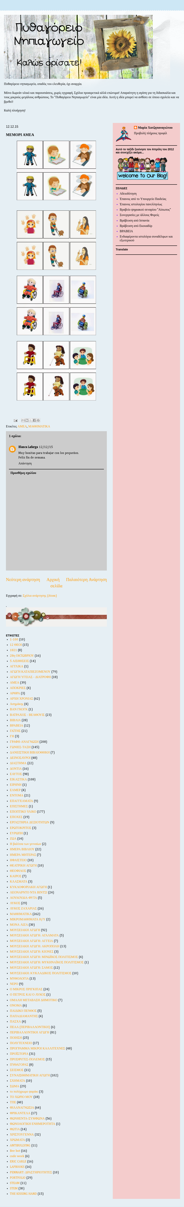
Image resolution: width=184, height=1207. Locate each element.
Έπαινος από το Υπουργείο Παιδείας (143, 199)
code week (17, 1156)
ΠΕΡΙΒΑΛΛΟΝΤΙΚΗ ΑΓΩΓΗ (29, 1032)
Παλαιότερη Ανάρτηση (86, 580)
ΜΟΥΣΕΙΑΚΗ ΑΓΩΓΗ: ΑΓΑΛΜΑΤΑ (34, 935)
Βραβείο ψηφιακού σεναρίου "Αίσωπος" (145, 209)
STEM (14, 1188)
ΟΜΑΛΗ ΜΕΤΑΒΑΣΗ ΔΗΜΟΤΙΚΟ (33, 1000)
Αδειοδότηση (128, 193)
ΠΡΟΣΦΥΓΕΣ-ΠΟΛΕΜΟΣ (27, 1059)
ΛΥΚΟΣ (15, 903)
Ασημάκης (16, 704)
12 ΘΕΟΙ (16, 645)
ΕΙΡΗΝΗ (16, 785)
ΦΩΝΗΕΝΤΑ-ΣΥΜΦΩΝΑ (27, 1118)
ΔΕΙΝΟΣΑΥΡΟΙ (20, 758)
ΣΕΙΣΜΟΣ (17, 1070)
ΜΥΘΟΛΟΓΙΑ (19, 978)
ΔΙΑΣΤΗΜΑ (18, 763)
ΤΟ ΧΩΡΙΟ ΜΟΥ (21, 1097)
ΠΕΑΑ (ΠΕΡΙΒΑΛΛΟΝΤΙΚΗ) (30, 1027)
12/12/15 (46, 447)
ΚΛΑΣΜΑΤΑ (18, 881)
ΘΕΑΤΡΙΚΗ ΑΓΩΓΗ (23, 865)
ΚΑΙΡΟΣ (15, 876)
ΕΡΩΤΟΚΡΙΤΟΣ (20, 828)
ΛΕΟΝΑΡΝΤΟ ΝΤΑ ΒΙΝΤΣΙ (28, 892)
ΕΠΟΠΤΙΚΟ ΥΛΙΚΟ (23, 811)
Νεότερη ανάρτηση (23, 580)
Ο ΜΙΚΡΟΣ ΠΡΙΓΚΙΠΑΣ (26, 989)
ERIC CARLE (18, 1161)
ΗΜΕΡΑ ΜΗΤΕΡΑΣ (23, 855)
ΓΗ (12, 736)
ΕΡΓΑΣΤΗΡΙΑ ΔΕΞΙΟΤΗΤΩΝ (29, 822)
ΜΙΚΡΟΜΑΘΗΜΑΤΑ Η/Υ (27, 919)
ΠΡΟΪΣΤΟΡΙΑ (19, 1054)
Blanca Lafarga (28, 447)
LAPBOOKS (17, 1167)
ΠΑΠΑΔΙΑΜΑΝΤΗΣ (24, 1016)
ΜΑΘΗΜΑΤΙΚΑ (39, 426)
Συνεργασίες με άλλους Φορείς (139, 215)
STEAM (15, 1183)
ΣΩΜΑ (14, 1086)
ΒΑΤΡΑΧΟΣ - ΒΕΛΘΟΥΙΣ (27, 715)
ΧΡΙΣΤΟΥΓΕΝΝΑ (22, 1134)
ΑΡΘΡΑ (15, 693)
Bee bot (15, 1151)
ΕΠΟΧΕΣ (16, 817)
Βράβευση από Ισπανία (134, 220)
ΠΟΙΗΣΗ (16, 1038)
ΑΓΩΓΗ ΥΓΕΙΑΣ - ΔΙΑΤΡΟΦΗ (30, 677)
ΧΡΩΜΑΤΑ (17, 1140)
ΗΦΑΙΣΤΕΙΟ (18, 860)
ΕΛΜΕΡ (15, 790)
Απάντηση (25, 463)
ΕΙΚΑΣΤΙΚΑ (18, 779)
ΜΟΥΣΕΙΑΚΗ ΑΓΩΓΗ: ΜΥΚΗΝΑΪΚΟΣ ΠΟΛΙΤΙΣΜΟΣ (47, 962)
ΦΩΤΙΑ (15, 1129)
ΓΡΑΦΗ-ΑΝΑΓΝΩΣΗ (24, 742)
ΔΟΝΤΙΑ (16, 768)
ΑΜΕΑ (22, 426)
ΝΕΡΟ (14, 984)
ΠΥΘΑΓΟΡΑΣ (19, 1064)
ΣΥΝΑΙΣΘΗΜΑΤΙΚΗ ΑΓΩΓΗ (30, 1075)
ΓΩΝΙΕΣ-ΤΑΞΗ (20, 747)
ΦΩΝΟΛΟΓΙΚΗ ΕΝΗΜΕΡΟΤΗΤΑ (32, 1124)
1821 (13, 650)
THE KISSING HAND (23, 1194)
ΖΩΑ (13, 838)
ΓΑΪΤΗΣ (15, 731)
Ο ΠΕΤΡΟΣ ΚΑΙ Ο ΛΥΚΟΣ (28, 994)
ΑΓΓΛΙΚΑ (16, 666)
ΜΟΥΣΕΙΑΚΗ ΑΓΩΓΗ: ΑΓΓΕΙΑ (31, 941)
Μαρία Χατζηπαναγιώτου (155, 127)
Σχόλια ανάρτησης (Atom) (40, 595)
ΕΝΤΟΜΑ (16, 795)
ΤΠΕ (13, 1102)
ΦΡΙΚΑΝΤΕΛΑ (20, 1113)
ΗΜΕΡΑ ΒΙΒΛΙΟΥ (22, 849)
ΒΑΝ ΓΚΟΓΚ (19, 709)
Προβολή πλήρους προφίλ (150, 133)
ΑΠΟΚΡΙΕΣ (18, 688)
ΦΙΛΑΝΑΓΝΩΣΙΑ (22, 1107)
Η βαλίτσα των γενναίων (25, 844)
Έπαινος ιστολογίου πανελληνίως (141, 204)
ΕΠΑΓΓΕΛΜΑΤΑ (21, 801)
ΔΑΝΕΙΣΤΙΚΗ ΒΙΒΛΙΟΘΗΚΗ (30, 752)
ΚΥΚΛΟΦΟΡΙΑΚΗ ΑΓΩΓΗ (28, 887)
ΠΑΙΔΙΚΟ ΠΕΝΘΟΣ (23, 1011)
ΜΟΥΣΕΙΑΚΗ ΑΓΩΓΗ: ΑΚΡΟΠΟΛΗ (34, 946)
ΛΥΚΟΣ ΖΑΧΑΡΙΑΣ (23, 908)
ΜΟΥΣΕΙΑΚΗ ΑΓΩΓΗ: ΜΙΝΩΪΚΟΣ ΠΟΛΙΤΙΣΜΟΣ (44, 957)
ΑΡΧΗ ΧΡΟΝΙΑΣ (21, 698)
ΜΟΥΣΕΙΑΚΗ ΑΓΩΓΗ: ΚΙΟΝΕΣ (31, 951)
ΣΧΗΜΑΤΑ (17, 1080)
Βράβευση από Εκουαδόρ (136, 226)
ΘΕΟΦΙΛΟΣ (18, 871)
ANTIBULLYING (20, 1145)
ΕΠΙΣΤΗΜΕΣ (19, 806)
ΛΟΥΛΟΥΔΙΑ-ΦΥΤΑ (23, 898)
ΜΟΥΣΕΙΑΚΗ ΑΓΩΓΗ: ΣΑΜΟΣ (31, 967)
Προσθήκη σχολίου (23, 473)
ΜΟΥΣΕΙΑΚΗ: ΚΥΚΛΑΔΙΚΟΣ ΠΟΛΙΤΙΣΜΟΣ (40, 973)
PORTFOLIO (18, 1177)
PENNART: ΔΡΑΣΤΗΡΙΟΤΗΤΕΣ (31, 1172)
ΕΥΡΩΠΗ (16, 833)
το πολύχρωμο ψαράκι (24, 1091)
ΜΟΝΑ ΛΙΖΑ (19, 924)
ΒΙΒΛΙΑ (15, 720)
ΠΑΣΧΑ (15, 1021)
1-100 (14, 639)
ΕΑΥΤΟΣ (16, 774)
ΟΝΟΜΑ (16, 1005)
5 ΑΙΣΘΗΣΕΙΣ (19, 661)
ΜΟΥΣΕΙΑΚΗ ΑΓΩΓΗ (25, 930)
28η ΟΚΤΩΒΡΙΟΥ (22, 655)
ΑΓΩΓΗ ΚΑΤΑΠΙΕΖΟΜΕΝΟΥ (30, 671)
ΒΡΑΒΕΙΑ (16, 725)
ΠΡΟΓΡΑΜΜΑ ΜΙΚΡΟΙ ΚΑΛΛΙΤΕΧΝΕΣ (37, 1048)
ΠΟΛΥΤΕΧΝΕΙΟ (21, 1043)
